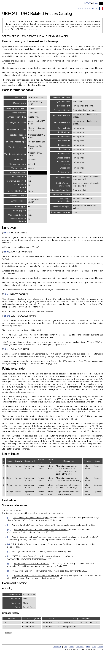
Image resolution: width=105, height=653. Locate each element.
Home (96, 3)
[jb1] (9, 571)
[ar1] (9, 556)
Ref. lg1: (6, 316)
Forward (80, 647)
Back (71, 647)
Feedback (57, 647)
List (94, 647)
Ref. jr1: (6, 252)
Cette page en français (90, 9)
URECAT (87, 3)
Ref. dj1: (6, 349)
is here (34, 29)
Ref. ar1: (6, 294)
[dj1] (9, 576)
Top (65, 647)
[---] (8, 518)
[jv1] (9, 530)
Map (88, 647)
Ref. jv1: (6, 233)
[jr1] (8, 544)
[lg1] (9, 564)
